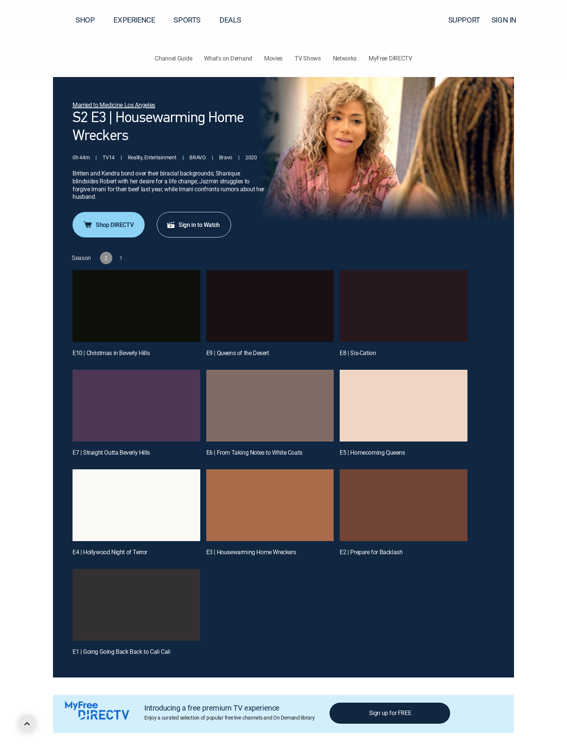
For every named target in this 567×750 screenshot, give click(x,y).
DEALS (230, 20)
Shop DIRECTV (107, 224)
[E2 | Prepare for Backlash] (403, 505)
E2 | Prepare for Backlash (371, 552)
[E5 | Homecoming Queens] (403, 406)
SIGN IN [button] (508, 20)
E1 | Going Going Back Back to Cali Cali (121, 651)
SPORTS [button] (192, 20)
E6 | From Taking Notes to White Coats (254, 452)
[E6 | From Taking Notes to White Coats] (270, 406)
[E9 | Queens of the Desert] (270, 306)
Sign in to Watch (193, 224)
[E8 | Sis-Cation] (403, 306)
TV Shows (308, 58)
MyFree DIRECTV (390, 58)
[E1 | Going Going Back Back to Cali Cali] (136, 605)
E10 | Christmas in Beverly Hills (111, 353)
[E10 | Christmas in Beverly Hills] (136, 306)
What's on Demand (228, 58)
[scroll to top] (27, 723)
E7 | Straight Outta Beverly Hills (111, 452)
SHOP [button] (90, 20)
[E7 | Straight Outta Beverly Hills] (136, 406)
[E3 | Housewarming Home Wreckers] (270, 505)
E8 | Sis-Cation (358, 353)
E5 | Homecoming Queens (372, 452)
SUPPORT (464, 20)
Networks (345, 58)
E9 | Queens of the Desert (237, 353)
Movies (273, 58)
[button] (548, 19)
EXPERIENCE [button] (138, 20)
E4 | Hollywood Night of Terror (110, 552)
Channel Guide (173, 58)
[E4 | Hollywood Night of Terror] (136, 505)
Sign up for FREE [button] (390, 713)
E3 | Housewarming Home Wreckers (251, 552)
